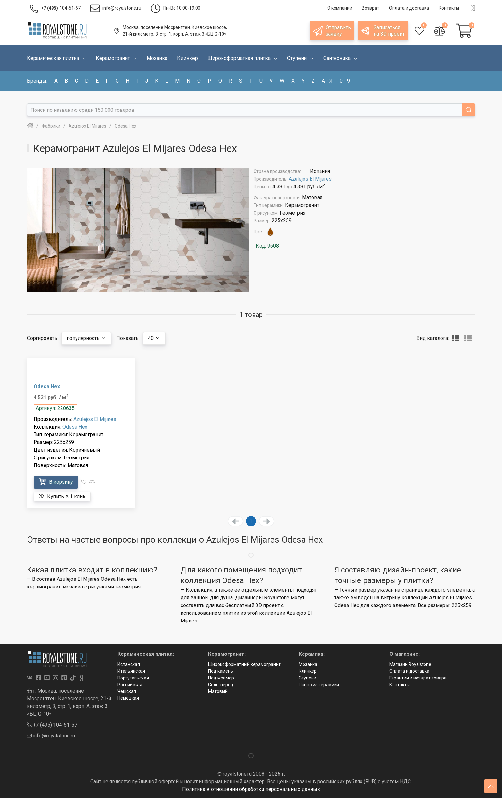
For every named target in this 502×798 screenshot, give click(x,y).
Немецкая (128, 698)
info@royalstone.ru (51, 736)
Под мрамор (221, 677)
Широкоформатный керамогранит (244, 664)
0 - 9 (345, 81)
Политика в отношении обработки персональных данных (251, 789)
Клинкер (308, 671)
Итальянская (131, 671)
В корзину (56, 482)
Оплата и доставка (409, 671)
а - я (327, 81)
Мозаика (308, 664)
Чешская (126, 691)
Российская (129, 684)
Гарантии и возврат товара (418, 677)
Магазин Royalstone (410, 664)
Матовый (218, 691)
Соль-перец (220, 684)
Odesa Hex (47, 386)
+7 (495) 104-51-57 (52, 725)
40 (154, 338)
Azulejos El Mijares (310, 179)
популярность (86, 338)
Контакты (399, 684)
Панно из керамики (319, 684)
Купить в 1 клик (62, 496)
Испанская (128, 664)
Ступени (307, 677)
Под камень (220, 671)
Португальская (133, 677)
